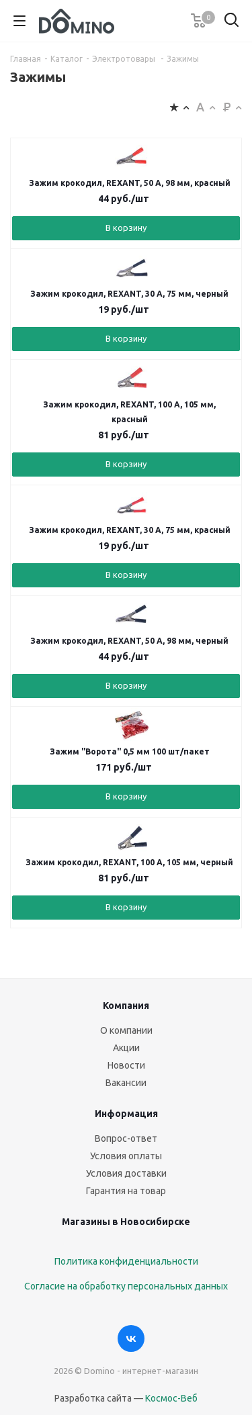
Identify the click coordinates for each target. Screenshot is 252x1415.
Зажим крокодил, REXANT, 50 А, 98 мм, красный (129, 183)
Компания (126, 1005)
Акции (126, 1047)
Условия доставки (126, 1173)
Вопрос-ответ (126, 1138)
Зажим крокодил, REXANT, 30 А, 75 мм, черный (129, 293)
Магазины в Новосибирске (126, 1221)
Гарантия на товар (126, 1190)
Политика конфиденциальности (126, 1261)
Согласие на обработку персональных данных (126, 1286)
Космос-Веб (171, 1398)
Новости (126, 1065)
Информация (126, 1113)
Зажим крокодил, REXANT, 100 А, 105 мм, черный (129, 862)
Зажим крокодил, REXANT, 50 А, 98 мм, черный (129, 640)
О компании (126, 1030)
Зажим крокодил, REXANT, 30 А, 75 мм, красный (129, 530)
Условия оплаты (126, 1156)
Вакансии (126, 1082)
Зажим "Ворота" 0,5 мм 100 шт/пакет (130, 751)
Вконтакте (131, 1338)
